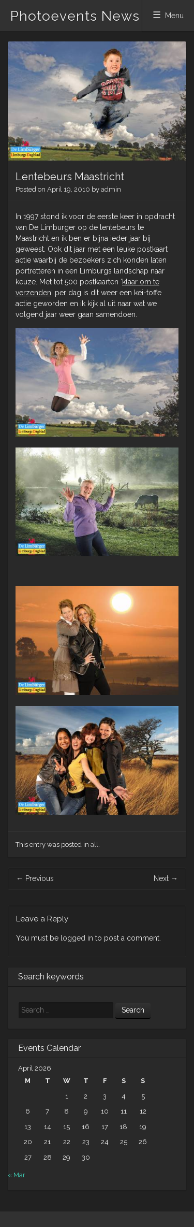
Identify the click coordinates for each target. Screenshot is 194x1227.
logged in (77, 938)
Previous (35, 878)
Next (166, 878)
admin (111, 189)
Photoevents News (75, 16)
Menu (174, 15)
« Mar (16, 1175)
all (94, 844)
